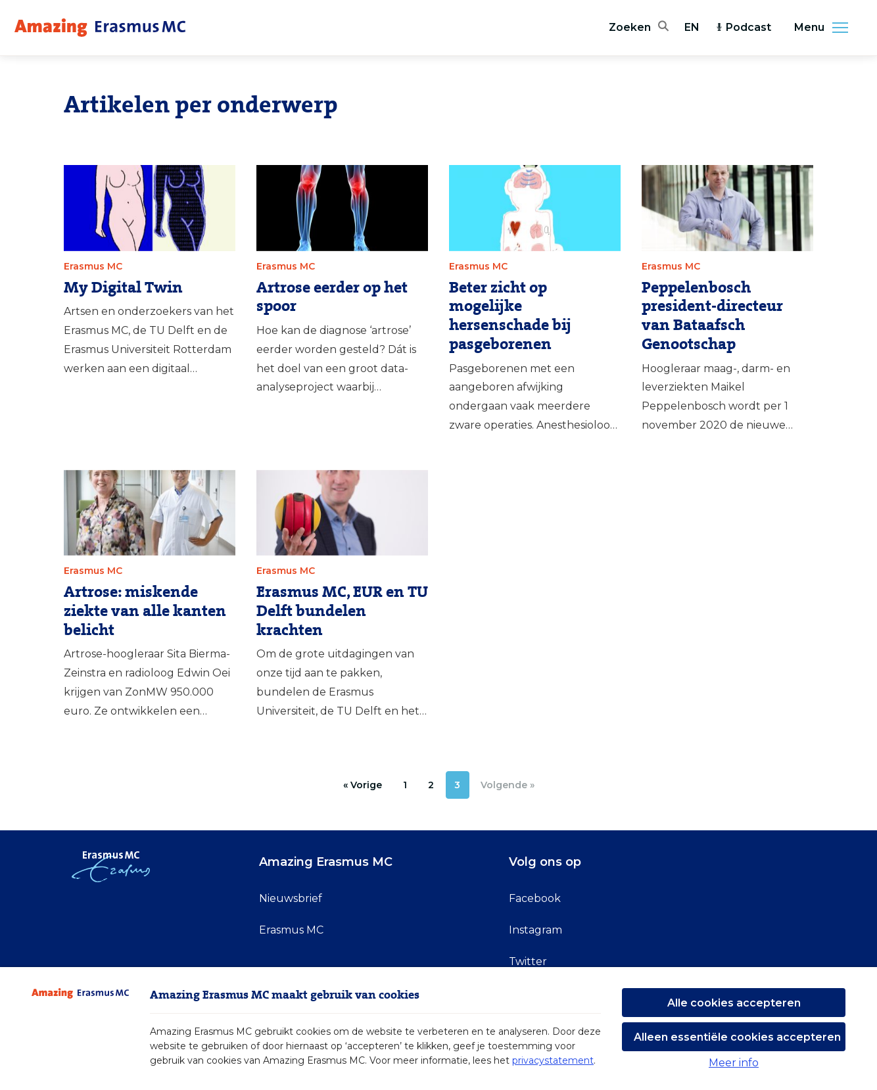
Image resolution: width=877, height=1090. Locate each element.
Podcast (743, 27)
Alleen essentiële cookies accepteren (737, 1037)
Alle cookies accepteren (734, 1003)
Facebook (535, 898)
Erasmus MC (291, 930)
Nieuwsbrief (290, 898)
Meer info (734, 1062)
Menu (825, 27)
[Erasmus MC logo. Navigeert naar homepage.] (99, 27)
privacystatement (553, 1060)
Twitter (528, 961)
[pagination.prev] (363, 785)
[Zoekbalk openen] (639, 27)
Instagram (535, 930)
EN (691, 27)
